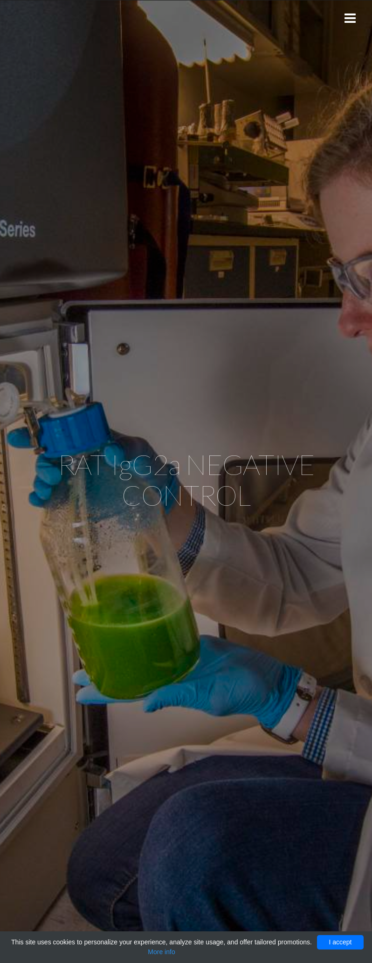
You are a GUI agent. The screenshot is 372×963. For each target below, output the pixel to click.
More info (161, 952)
